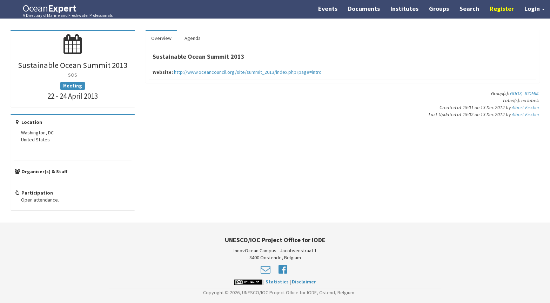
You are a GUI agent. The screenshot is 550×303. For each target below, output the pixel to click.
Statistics (277, 282)
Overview (161, 38)
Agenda (193, 38)
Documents (364, 9)
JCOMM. (531, 93)
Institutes (404, 9)
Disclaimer (304, 282)
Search (469, 9)
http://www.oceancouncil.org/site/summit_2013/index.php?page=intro (248, 72)
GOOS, (517, 93)
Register (502, 9)
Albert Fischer (525, 107)
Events (327, 9)
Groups (439, 9)
